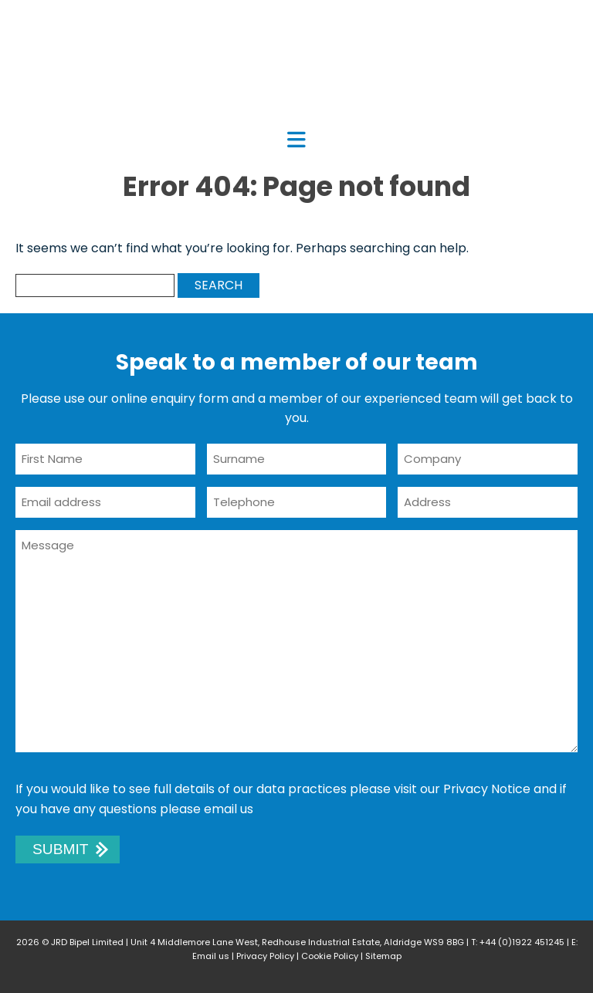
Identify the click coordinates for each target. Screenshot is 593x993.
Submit (60, 849)
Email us (210, 956)
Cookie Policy (329, 956)
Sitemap (383, 956)
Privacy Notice (486, 789)
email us (228, 809)
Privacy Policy (265, 956)
